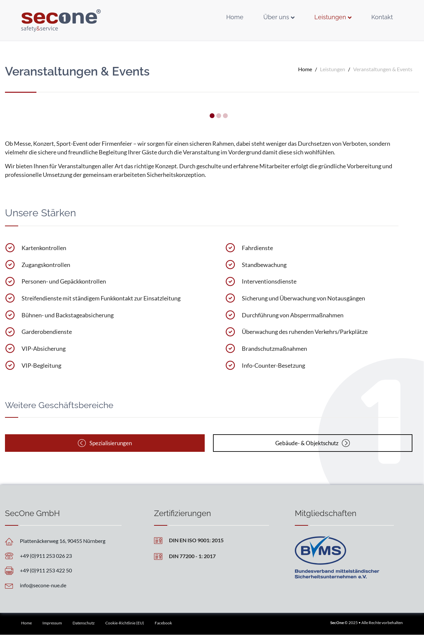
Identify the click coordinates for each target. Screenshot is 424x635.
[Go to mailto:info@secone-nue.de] (63, 585)
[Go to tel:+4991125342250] (63, 570)
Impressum (52, 623)
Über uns (276, 17)
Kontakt (382, 17)
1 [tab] (212, 116)
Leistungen (330, 17)
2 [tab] (218, 116)
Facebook (163, 623)
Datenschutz (84, 623)
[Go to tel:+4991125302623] (63, 555)
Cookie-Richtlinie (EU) (124, 623)
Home (234, 17)
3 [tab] (225, 116)
